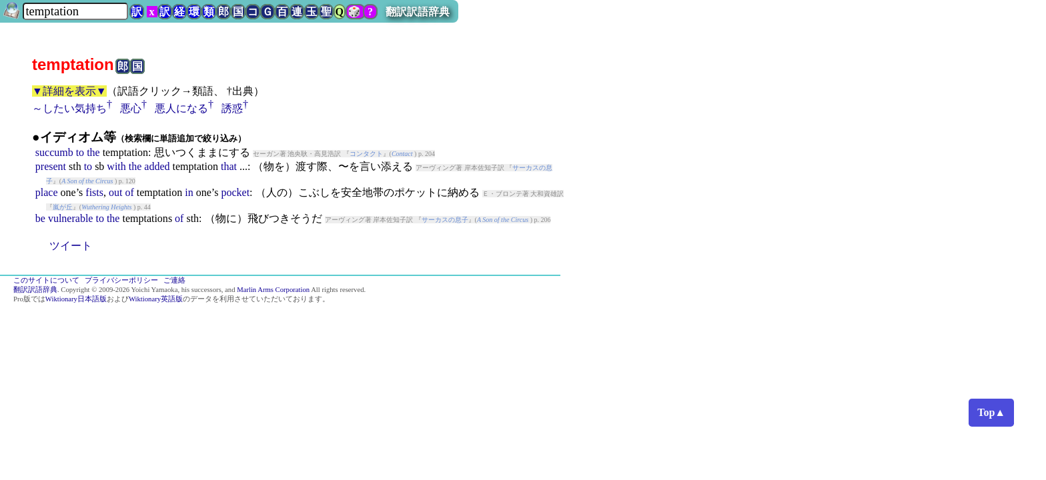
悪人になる (181, 108)
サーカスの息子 (445, 219)
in (189, 192)
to (80, 152)
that (229, 166)
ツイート (70, 245)
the (93, 152)
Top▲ (991, 412)
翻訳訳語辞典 (418, 11)
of (129, 192)
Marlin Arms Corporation (273, 289)
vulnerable (70, 218)
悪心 (130, 108)
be (40, 218)
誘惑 (232, 108)
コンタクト (366, 153)
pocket (235, 192)
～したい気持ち (69, 108)
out (115, 192)
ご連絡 (174, 280)
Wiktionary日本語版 (76, 299)
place (46, 192)
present (50, 166)
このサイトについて (46, 280)
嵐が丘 (63, 207)
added (156, 166)
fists (94, 192)
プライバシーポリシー (121, 280)
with (116, 166)
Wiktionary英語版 (156, 299)
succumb (54, 152)
